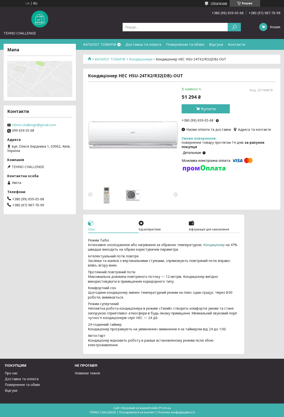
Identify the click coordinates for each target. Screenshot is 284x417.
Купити (208, 108)
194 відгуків (219, 3)
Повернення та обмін (185, 44)
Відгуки (216, 44)
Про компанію (96, 55)
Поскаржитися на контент (137, 412)
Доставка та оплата (143, 44)
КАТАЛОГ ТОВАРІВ (99, 44)
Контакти (236, 44)
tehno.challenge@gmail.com (34, 125)
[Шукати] (234, 27)
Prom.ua (165, 408)
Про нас (11, 373)
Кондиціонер (214, 244)
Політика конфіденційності (176, 412)
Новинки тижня (87, 373)
